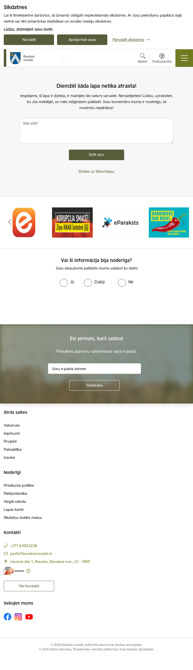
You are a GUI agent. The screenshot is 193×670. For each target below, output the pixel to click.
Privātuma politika (19, 485)
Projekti (10, 441)
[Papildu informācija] (28, 571)
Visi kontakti (29, 586)
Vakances (12, 425)
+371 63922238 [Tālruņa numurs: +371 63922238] (23, 545)
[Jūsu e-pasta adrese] (94, 368)
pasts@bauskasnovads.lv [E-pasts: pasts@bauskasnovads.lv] (31, 553)
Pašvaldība (13, 449)
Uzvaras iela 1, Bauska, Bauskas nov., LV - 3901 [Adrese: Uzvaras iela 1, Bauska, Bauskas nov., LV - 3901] (50, 561)
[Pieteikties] (94, 385)
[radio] (67, 282)
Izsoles (9, 457)
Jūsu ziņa (30, 123)
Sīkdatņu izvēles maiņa (23, 517)
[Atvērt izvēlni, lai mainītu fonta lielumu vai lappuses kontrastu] (162, 59)
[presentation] (42, 306)
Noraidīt (29, 39)
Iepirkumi (12, 433)
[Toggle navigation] (184, 58)
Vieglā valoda (15, 501)
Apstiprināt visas (82, 39)
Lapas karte (14, 509)
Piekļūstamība (15, 493)
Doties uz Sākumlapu (96, 171)
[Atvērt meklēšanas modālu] (142, 59)
